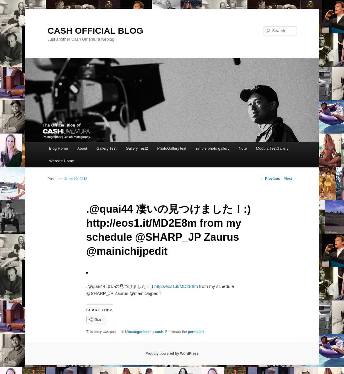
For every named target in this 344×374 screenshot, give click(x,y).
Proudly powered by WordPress (171, 353)
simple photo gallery (212, 148)
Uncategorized (137, 332)
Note (243, 148)
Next (290, 179)
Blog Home (58, 148)
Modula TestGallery (272, 148)
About (82, 148)
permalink (196, 332)
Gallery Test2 (137, 148)
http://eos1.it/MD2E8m (176, 286)
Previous (270, 179)
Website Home (61, 161)
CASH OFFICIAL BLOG (95, 30)
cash (159, 332)
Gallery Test (106, 148)
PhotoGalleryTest (171, 148)
